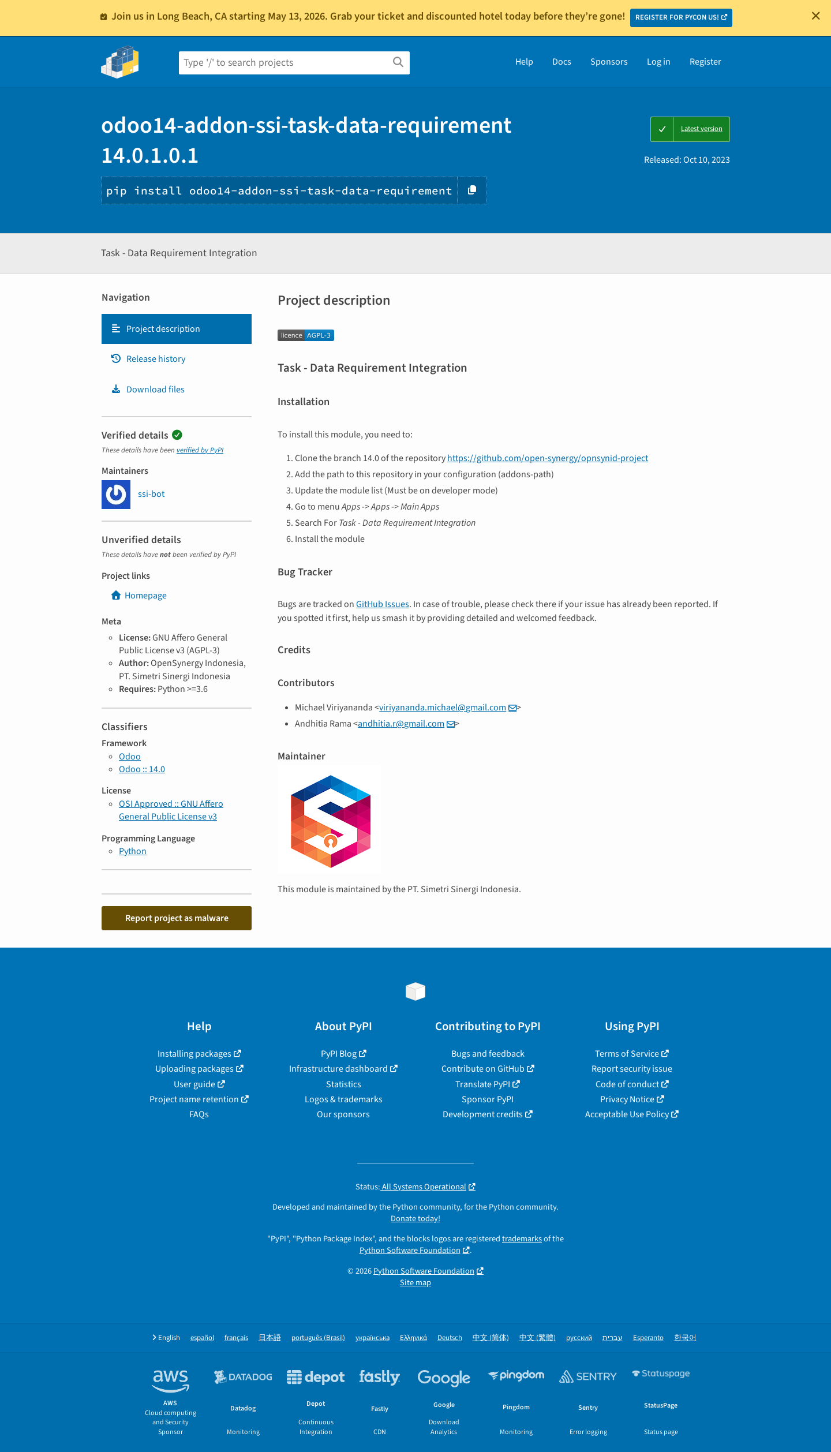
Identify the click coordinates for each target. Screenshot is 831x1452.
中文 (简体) (491, 1338)
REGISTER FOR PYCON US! (677, 17)
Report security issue (632, 1068)
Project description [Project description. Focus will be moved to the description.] (155, 329)
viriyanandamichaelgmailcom (442, 707)
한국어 (685, 1338)
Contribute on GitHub (483, 1068)
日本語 (270, 1338)
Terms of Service (627, 1053)
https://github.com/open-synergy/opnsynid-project (547, 458)
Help (524, 61)
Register (705, 61)
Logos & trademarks (344, 1099)
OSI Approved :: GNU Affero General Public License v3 (171, 810)
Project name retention (194, 1099)
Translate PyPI (482, 1084)
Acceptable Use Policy (627, 1114)
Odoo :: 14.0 (142, 769)
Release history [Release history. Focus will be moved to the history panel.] (147, 359)
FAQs (199, 1114)
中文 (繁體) (537, 1338)
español (202, 1338)
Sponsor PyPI (488, 1099)
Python (133, 851)
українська (372, 1338)
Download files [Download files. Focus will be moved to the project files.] (147, 389)
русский (579, 1338)
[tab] (177, 329)
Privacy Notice (627, 1099)
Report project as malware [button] (177, 918)
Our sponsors (343, 1114)
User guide (194, 1084)
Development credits (483, 1114)
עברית (612, 1338)
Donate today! (415, 1219)
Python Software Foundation (410, 1250)
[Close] (816, 15)
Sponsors (609, 61)
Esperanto (648, 1338)
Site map (415, 1283)
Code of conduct (627, 1084)
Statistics (343, 1084)
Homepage (138, 595)
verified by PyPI (200, 450)
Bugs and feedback (488, 1053)
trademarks (522, 1239)
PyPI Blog (339, 1053)
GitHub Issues (382, 604)
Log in (659, 61)
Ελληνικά (413, 1338)
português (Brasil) (318, 1338)
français (236, 1338)
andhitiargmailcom (401, 723)
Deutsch (449, 1338)
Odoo (130, 756)
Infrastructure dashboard (338, 1068)
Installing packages (194, 1053)
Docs (561, 61)
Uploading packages (194, 1068)
